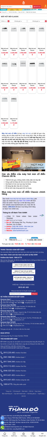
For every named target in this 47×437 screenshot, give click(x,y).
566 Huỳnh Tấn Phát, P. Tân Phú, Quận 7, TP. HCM (18, 301)
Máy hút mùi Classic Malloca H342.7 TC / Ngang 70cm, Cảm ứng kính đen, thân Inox (4, 85)
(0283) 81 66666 (6, 308)
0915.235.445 (7, 353)
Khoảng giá (18, 21)
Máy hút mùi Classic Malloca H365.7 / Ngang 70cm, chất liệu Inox (23, 85)
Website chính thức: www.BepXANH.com (13, 429)
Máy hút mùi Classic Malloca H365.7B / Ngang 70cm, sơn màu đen (32, 85)
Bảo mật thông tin (7, 393)
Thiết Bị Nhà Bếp (13, 12)
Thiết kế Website (6, 427)
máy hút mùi (26, 133)
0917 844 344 (5, 314)
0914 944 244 (28, 226)
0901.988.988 (17, 302)
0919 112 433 (5, 320)
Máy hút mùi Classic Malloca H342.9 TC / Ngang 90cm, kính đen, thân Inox (32, 49)
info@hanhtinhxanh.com (19, 228)
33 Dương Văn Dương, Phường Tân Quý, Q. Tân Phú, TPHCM (20, 318)
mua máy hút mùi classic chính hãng (22, 198)
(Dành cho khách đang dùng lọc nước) (23, 271)
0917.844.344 (7, 362)
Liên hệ (23, 396)
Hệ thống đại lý (31, 393)
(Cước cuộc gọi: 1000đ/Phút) (23, 278)
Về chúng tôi (16, 391)
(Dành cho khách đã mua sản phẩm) (23, 265)
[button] (8, 21)
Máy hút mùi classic (31, 12)
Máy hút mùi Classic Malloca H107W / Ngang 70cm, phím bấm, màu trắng (14, 49)
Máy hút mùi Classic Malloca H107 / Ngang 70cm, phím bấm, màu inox (23, 49)
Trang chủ (3, 12)
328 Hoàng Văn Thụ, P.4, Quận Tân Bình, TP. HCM (17, 306)
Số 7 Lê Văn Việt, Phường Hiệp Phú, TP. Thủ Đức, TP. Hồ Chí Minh (22, 323)
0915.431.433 (7, 375)
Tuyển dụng (41, 393)
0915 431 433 (23, 287)
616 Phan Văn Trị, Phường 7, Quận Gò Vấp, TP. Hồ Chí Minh (20, 312)
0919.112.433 (7, 366)
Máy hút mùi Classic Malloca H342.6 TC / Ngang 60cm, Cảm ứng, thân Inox (14, 120)
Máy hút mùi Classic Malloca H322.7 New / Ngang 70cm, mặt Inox (4, 120)
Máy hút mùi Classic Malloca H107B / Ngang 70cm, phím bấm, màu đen (4, 49)
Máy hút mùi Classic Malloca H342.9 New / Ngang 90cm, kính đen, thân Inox (41, 49)
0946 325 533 (5, 325)
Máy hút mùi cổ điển (9, 133)
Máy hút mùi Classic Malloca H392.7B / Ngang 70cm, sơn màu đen (14, 85)
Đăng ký (34, 294)
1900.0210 (11, 207)
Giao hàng (38, 391)
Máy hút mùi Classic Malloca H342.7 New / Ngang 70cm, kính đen (41, 85)
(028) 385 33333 (17, 226)
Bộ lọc (3, 21)
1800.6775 (6, 384)
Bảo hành (24, 391)
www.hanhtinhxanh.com (20, 230)
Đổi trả (31, 391)
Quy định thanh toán (19, 393)
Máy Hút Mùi (21, 12)
